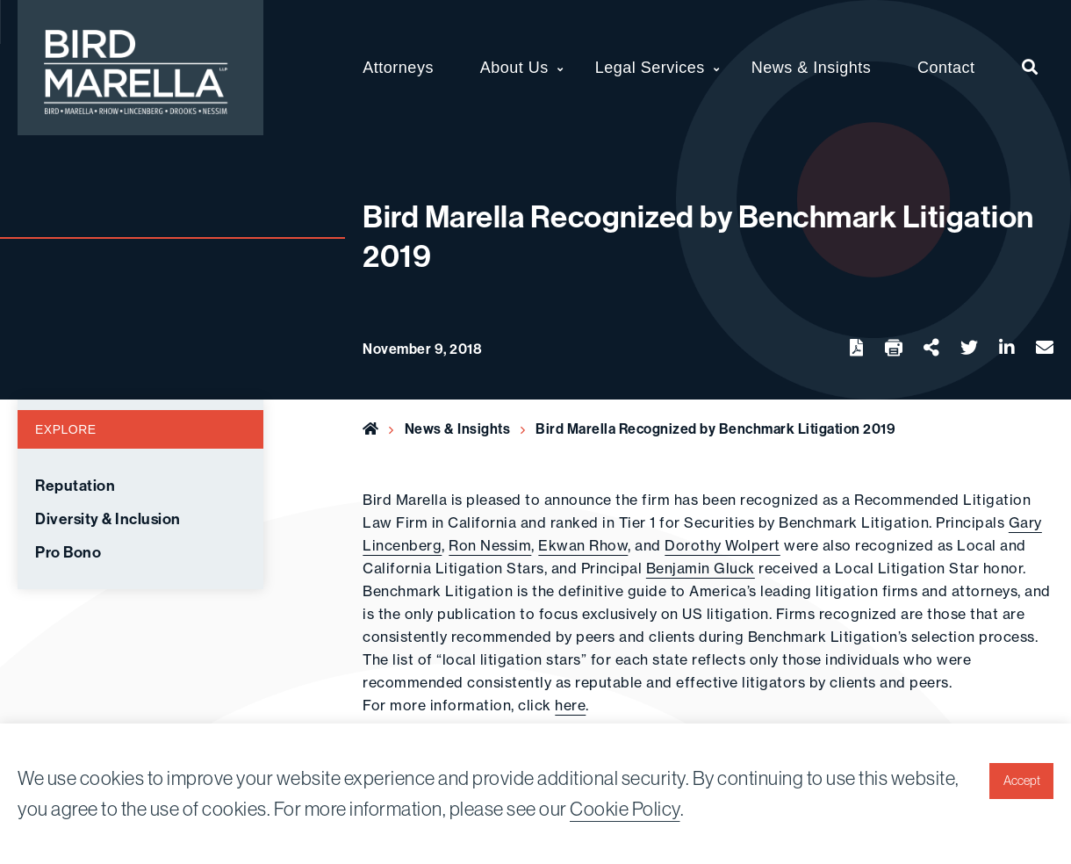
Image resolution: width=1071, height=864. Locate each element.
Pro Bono (68, 552)
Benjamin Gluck (700, 568)
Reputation (75, 485)
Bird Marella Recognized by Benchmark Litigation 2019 (715, 428)
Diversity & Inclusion (108, 519)
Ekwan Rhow (583, 545)
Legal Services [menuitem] (650, 67)
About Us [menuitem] (514, 67)
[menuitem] (1030, 68)
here (570, 705)
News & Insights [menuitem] (811, 67)
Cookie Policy (625, 808)
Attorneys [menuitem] (398, 67)
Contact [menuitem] (946, 67)
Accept (1021, 780)
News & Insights (458, 428)
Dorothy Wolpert (722, 545)
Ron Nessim (490, 545)
